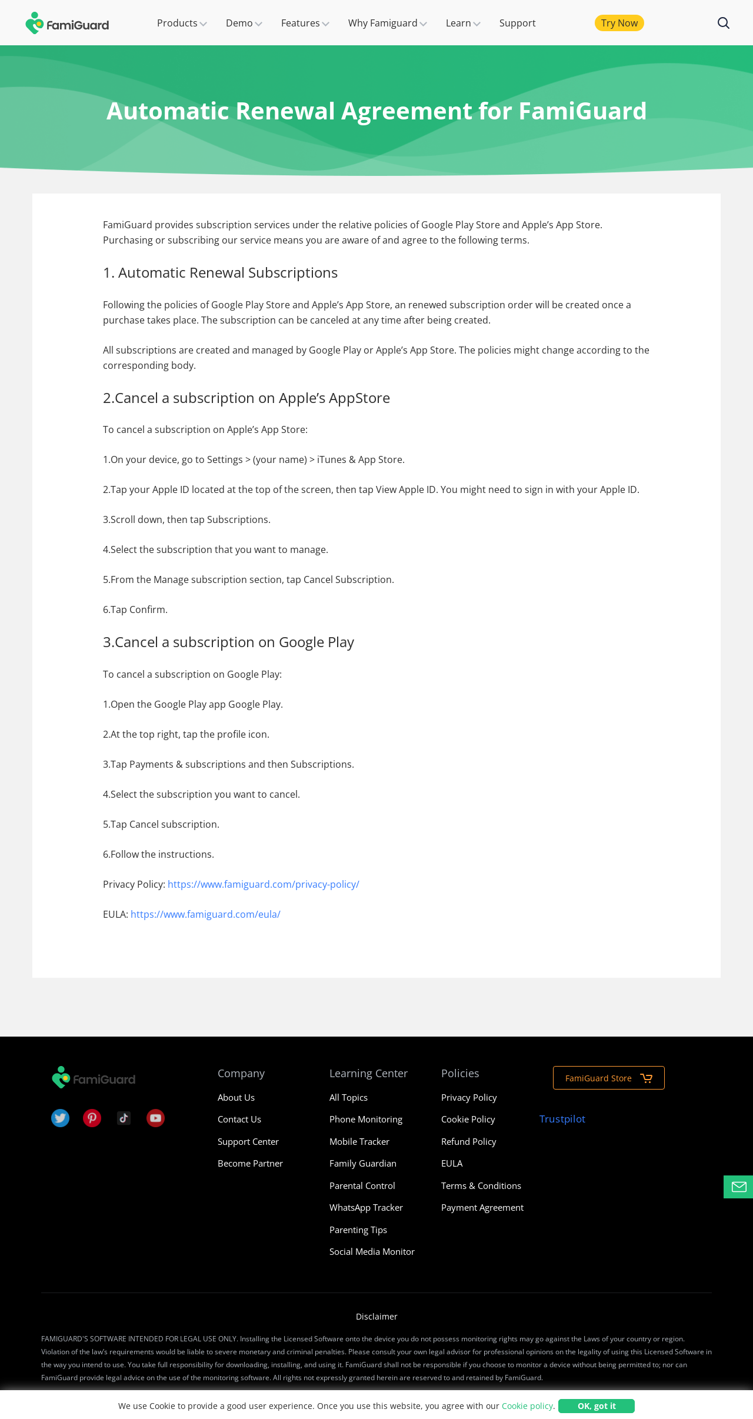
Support (517, 22)
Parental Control (362, 1185)
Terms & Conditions (481, 1185)
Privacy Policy (469, 1097)
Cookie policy (527, 1405)
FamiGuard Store (608, 1078)
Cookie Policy (468, 1119)
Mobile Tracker (359, 1141)
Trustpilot (562, 1118)
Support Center (248, 1141)
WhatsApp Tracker (366, 1207)
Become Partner (250, 1163)
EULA (451, 1163)
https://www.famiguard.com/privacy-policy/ (263, 884)
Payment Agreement (482, 1207)
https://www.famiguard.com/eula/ (206, 914)
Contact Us (239, 1119)
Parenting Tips (358, 1229)
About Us (236, 1097)
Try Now (619, 22)
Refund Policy (469, 1141)
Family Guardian (363, 1163)
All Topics (348, 1097)
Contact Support (742, 1186)
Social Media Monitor (372, 1251)
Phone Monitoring (365, 1119)
